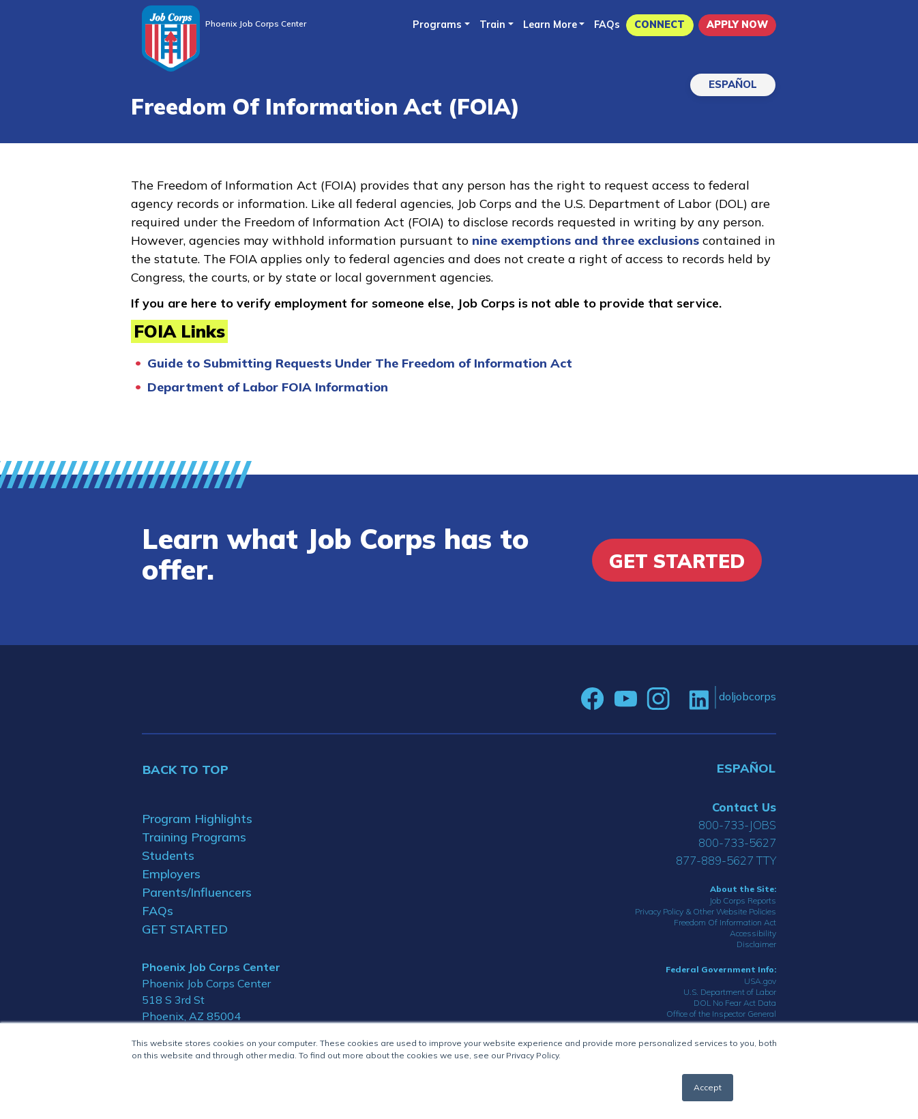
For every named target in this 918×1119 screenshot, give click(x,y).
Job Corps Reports (742, 900)
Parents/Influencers (197, 892)
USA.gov (760, 981)
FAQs (607, 24)
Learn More (550, 24)
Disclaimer (756, 944)
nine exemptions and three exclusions (587, 240)
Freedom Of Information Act (725, 922)
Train (492, 24)
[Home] (171, 38)
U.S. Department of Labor (729, 992)
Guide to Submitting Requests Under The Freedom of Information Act (359, 363)
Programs (437, 24)
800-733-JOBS (737, 825)
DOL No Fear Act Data (735, 1003)
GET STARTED (185, 929)
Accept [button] (708, 1087)
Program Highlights (197, 818)
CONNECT (659, 24)
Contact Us (744, 807)
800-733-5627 (737, 842)
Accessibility (753, 933)
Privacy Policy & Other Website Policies (705, 911)
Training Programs (194, 837)
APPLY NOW (737, 24)
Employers (171, 874)
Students (168, 855)
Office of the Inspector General (721, 1014)
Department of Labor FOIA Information (267, 387)
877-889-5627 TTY (726, 860)
